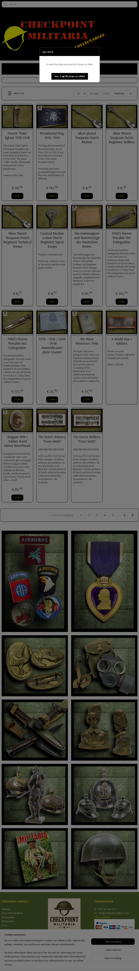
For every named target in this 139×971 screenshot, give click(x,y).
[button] (69, 76)
